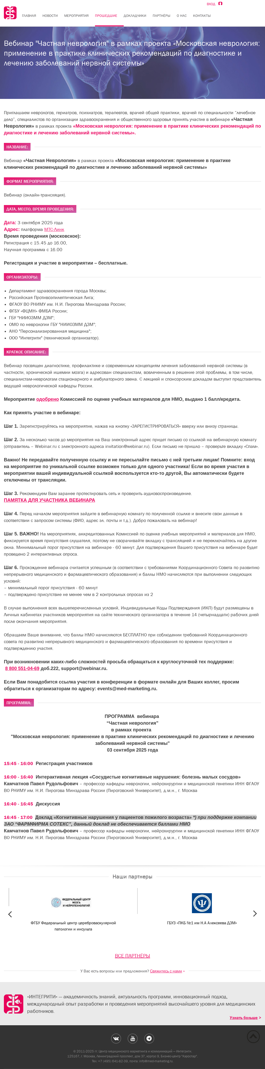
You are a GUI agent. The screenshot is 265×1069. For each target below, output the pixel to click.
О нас (182, 15)
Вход (214, 4)
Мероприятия (76, 15)
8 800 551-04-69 (22, 668)
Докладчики (135, 15)
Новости (50, 15)
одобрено (47, 399)
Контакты (202, 15)
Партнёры (161, 15)
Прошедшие (106, 15)
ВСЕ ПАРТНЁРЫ (132, 955)
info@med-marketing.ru (156, 1061)
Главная (29, 15)
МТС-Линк (54, 229)
